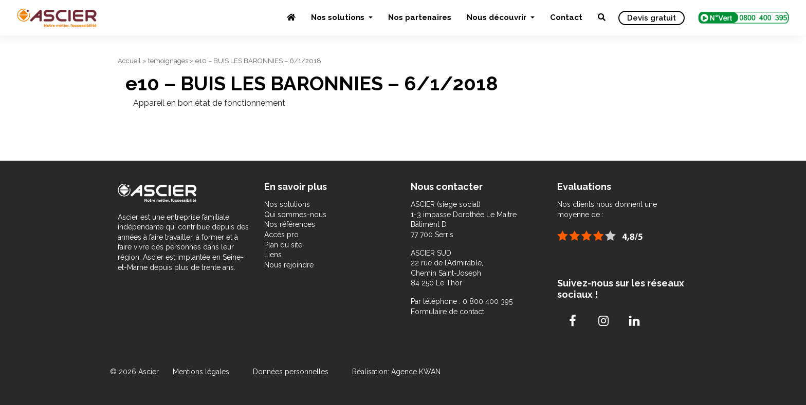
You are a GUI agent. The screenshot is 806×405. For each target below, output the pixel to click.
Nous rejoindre (289, 265)
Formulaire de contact (447, 311)
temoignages (168, 61)
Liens (273, 254)
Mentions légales (202, 372)
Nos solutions (339, 17)
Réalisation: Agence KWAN (396, 372)
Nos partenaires (419, 17)
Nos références (289, 224)
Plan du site (283, 245)
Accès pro (281, 234)
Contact (566, 17)
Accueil (129, 61)
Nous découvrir (497, 17)
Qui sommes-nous (295, 214)
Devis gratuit (651, 18)
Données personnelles (290, 372)
